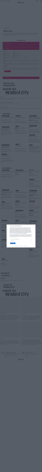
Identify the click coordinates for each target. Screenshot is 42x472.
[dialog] (21, 236)
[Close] (34, 226)
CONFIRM (13, 243)
